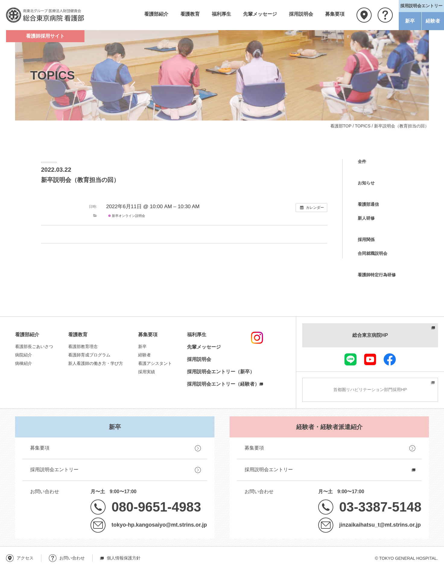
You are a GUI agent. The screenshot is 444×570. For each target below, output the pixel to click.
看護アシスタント (155, 363)
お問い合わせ (385, 15)
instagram (257, 338)
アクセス (364, 15)
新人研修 (366, 218)
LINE (350, 359)
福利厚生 (221, 14)
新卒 (410, 20)
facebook (390, 359)
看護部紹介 (156, 14)
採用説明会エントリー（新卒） (221, 371)
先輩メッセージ (260, 14)
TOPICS (362, 126)
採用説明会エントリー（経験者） (223, 384)
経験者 (433, 20)
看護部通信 (368, 204)
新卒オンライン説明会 (126, 216)
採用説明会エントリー (54, 469)
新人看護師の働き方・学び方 (95, 363)
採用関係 (366, 239)
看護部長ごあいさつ (34, 346)
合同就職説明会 (372, 253)
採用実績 (146, 371)
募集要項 (334, 14)
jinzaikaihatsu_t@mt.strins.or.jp (380, 525)
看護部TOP (340, 126)
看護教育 (190, 14)
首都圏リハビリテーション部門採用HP (370, 389)
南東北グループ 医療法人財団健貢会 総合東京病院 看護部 (45, 15)
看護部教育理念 (83, 346)
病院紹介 (23, 354)
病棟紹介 (23, 363)
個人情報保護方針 (124, 558)
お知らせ (366, 182)
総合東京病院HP (370, 335)
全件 (362, 161)
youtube (370, 359)
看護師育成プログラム (89, 354)
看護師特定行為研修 (377, 274)
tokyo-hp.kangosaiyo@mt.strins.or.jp (159, 525)
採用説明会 (301, 14)
